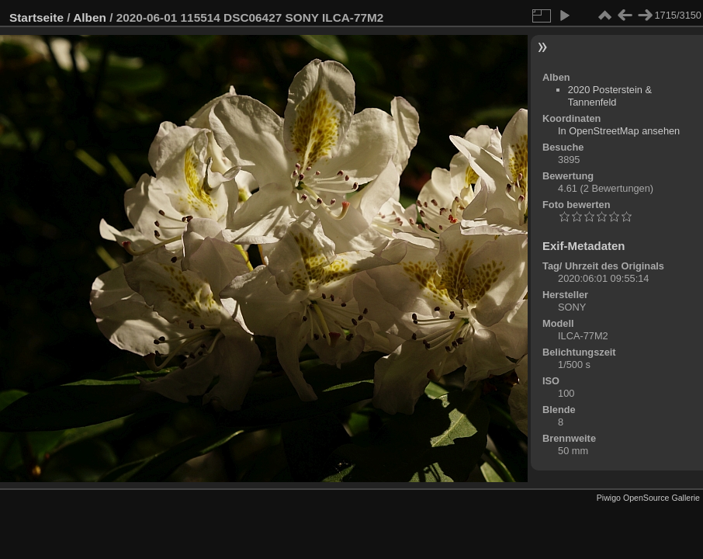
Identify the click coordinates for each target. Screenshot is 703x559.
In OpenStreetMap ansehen (619, 131)
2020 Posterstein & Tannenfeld (610, 96)
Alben (89, 17)
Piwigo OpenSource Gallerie (648, 497)
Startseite (36, 17)
